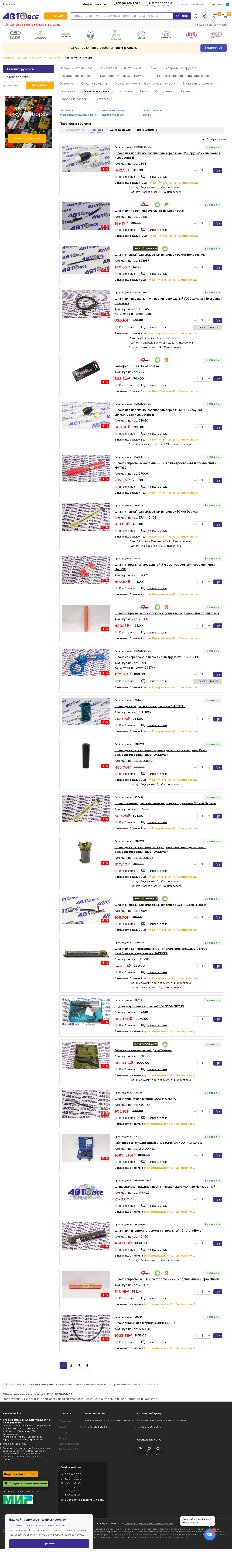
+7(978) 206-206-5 (128, 4)
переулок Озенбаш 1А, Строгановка (23, 1440)
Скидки (63, 1427)
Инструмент (55, 58)
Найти (182, 16)
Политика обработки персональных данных (148, 1523)
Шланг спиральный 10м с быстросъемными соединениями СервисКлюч (167, 613)
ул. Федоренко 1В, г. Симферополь (22, 1428)
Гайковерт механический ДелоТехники (143, 1050)
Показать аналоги (208, 327)
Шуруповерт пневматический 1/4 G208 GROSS (149, 1006)
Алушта (9, 4)
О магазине (65, 1421)
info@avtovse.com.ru (95, 5)
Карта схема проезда (20, 1474)
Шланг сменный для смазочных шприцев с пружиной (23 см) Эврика (165, 803)
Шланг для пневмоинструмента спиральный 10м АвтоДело (158, 1230)
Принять (49, 1544)
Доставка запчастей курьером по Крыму (32, 25)
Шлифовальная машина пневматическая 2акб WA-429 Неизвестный (165, 1187)
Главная (8, 58)
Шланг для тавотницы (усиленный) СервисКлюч (150, 211)
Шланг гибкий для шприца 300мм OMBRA (145, 1099)
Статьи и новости (69, 1444)
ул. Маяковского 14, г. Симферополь (23, 1437)
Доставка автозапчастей (17, 1448)
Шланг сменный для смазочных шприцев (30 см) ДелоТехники (160, 255)
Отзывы (183, 5)
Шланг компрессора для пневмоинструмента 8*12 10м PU (157, 657)
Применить (40, 85)
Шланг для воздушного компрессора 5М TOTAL (150, 706)
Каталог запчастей (30, 58)
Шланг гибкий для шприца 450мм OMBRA (145, 1323)
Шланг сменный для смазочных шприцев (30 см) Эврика (156, 511)
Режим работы (200, 5)
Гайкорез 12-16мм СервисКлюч (137, 366)
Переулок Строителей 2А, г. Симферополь (27, 1426)
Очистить (12, 85)
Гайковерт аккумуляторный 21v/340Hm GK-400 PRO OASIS (158, 1143)
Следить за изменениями (25, 1483)
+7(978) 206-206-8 (159, 4)
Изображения (214, 139)
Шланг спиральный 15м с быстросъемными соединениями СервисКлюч (167, 1279)
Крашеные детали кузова (211, 25)
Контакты (217, 5)
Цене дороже (147, 130)
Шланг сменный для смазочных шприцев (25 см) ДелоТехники (160, 905)
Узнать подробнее (27, 139)
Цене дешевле (120, 130)
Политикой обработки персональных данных (56, 1530)
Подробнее (213, 48)
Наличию (96, 130)
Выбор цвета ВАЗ (69, 1450)
